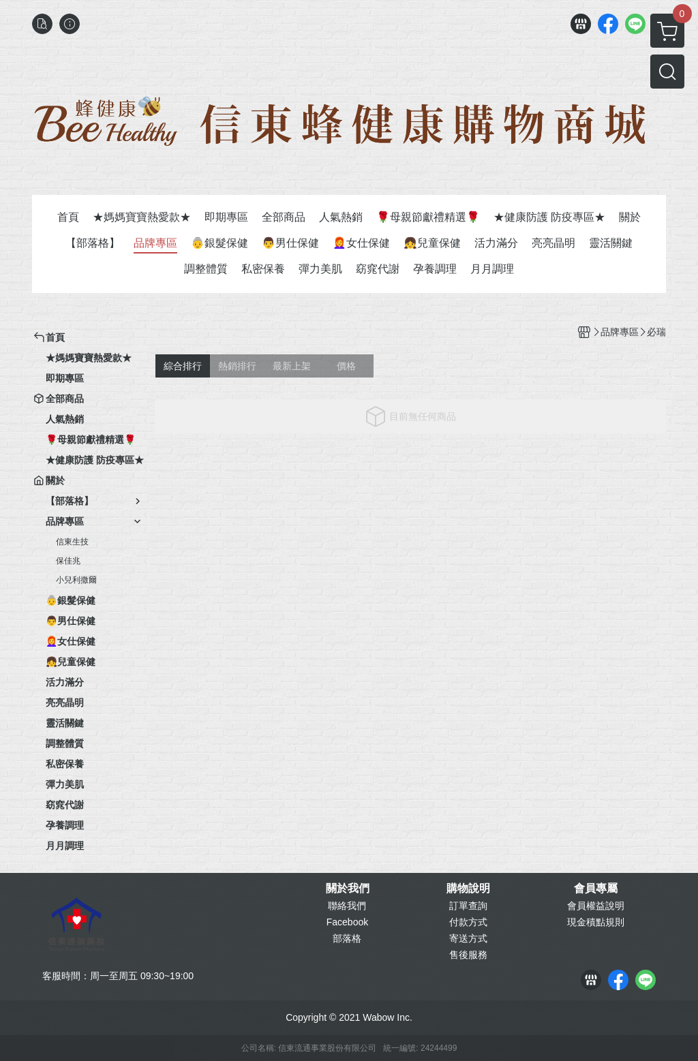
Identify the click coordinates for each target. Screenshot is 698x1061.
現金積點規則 (595, 922)
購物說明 (468, 888)
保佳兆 (68, 561)
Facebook (347, 922)
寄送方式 (468, 938)
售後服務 (468, 954)
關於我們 (347, 888)
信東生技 (72, 542)
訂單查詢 (468, 905)
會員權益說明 (595, 905)
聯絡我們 (347, 905)
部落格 (347, 938)
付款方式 (468, 922)
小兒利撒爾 (76, 580)
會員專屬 (596, 888)
